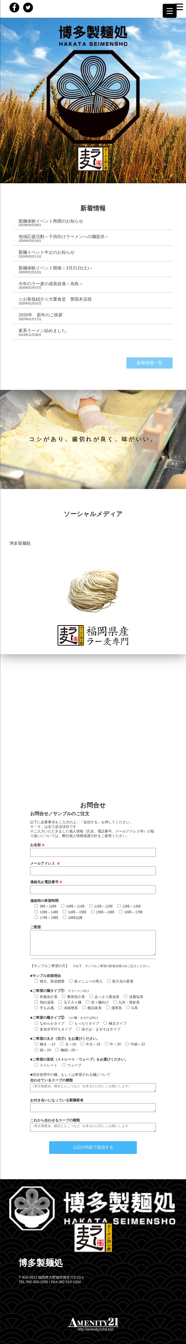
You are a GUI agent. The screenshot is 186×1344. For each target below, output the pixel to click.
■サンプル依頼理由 (45, 976)
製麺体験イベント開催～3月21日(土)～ (55, 268)
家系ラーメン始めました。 (44, 330)
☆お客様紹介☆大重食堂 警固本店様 (55, 299)
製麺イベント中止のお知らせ (46, 252)
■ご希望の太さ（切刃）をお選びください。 (65, 1039)
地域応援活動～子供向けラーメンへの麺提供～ (63, 236)
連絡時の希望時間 (44, 901)
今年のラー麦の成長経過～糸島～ (50, 283)
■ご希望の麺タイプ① (49, 991)
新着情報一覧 (149, 362)
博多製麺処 (20, 543)
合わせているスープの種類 (51, 1080)
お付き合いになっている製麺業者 (56, 1100)
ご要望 (35, 927)
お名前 (37, 845)
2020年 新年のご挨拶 (40, 315)
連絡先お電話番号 (46, 882)
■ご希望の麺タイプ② (49, 1017)
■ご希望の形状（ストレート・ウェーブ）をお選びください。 (79, 1059)
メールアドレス (45, 863)
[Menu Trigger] (170, 11)
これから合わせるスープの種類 (55, 1120)
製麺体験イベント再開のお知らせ (50, 221)
